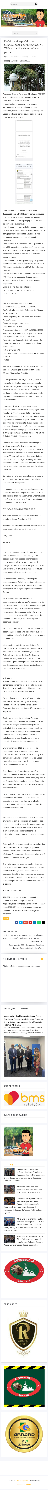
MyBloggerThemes (24, 1485)
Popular (14, 1165)
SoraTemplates (22, 1482)
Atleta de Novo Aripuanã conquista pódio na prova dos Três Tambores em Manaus (29, 1191)
